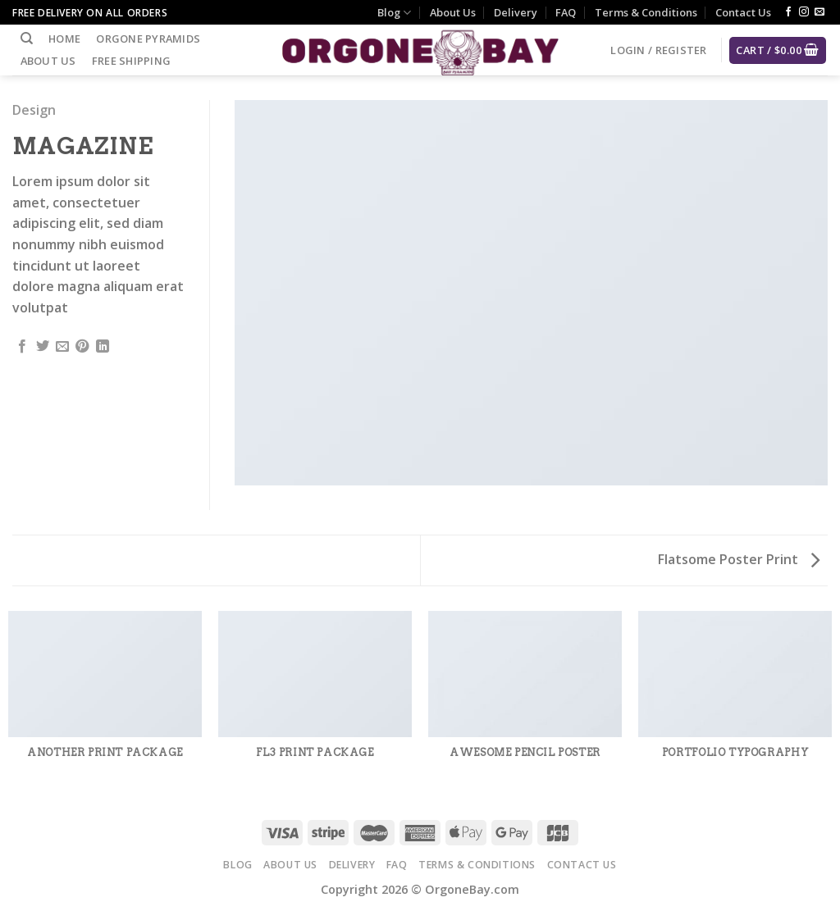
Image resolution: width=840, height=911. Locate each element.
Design (34, 110)
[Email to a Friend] (62, 346)
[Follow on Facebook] (788, 12)
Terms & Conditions (646, 12)
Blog (394, 12)
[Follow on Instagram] (804, 12)
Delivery (515, 12)
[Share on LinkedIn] (102, 346)
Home (64, 38)
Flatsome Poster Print (738, 559)
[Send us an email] (819, 12)
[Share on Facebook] (22, 346)
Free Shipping (131, 60)
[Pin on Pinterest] (82, 346)
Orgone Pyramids (148, 38)
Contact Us (743, 12)
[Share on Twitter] (42, 346)
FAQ (565, 12)
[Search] (26, 38)
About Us (453, 12)
